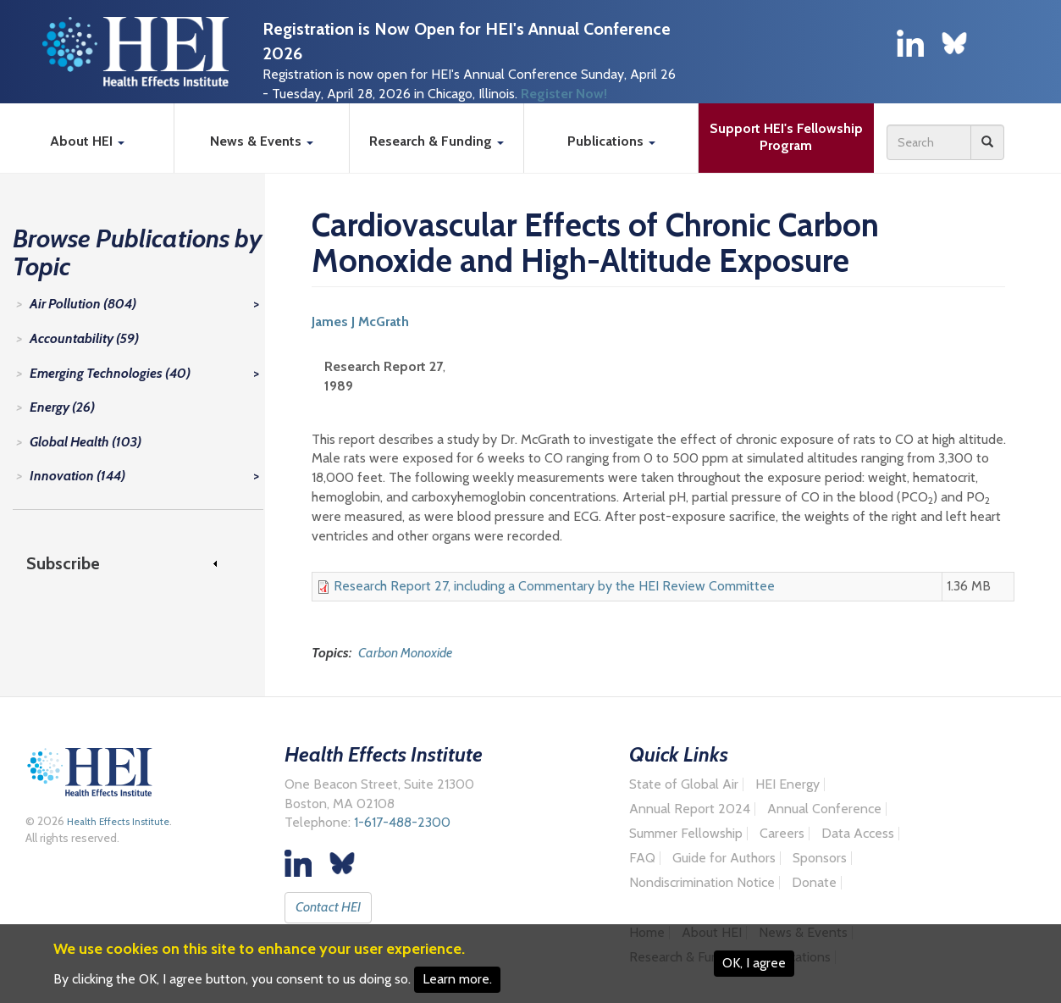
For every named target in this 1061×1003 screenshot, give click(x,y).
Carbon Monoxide (405, 653)
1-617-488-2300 (402, 822)
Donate (814, 882)
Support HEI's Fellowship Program (788, 136)
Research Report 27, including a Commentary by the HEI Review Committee (554, 586)
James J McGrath (360, 321)
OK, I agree (754, 963)
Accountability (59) (84, 338)
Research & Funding (436, 141)
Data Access (857, 833)
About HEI (87, 141)
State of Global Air (683, 784)
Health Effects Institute (116, 822)
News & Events (261, 141)
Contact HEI (328, 907)
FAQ (642, 858)
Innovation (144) (77, 476)
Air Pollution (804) (83, 304)
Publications (611, 141)
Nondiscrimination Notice (702, 882)
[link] (129, 563)
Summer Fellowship (686, 833)
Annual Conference (824, 809)
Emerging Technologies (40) (110, 373)
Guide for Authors (724, 858)
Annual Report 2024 (689, 809)
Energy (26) (62, 407)
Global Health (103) (85, 442)
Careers (782, 833)
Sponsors (820, 858)
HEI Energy (787, 784)
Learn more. (457, 979)
